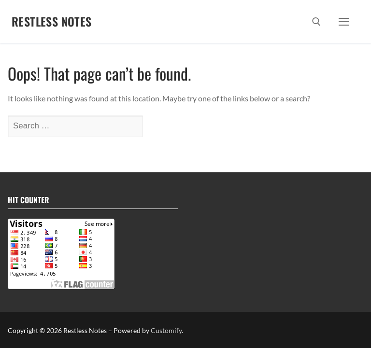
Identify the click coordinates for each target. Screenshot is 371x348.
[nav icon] (343, 22)
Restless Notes (52, 21)
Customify (166, 330)
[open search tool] (316, 21)
